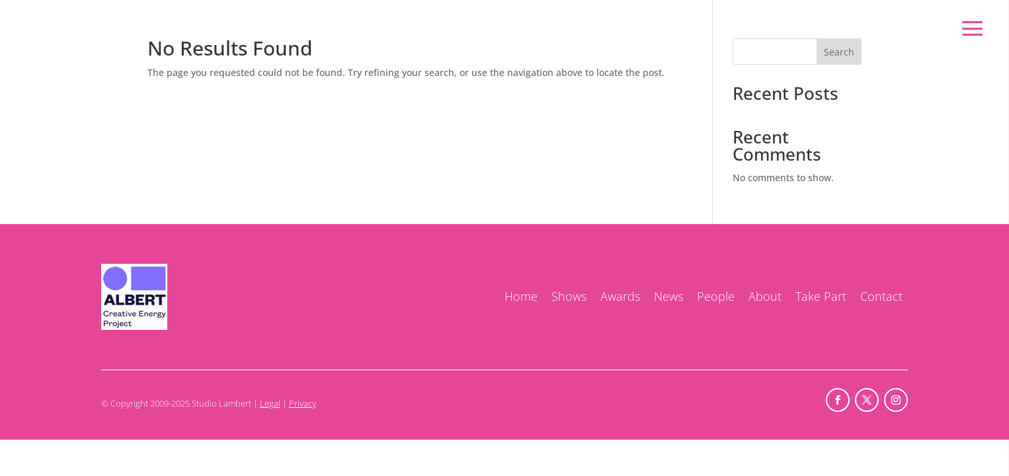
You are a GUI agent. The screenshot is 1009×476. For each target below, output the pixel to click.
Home (521, 296)
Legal (270, 403)
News (668, 296)
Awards (620, 296)
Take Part (820, 296)
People (716, 296)
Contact (881, 296)
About (765, 296)
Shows (568, 296)
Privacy (302, 403)
